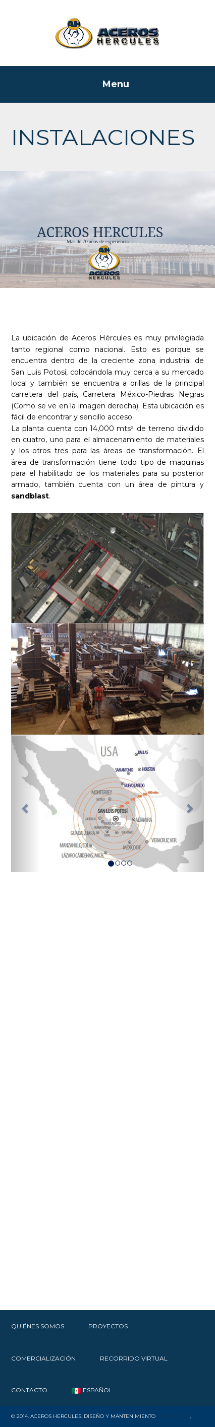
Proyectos (108, 1326)
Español (92, 1390)
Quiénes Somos (37, 1326)
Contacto (29, 1390)
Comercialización (43, 1358)
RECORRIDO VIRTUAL (134, 1358)
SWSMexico (173, 1416)
